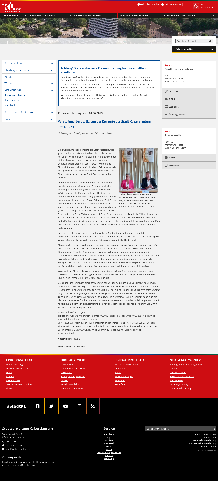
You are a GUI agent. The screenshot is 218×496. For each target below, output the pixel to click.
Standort (174, 368)
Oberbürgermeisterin (16, 70)
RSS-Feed (109, 443)
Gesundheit (66, 372)
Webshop (109, 458)
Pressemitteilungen (15, 95)
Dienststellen (28, 465)
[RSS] (93, 406)
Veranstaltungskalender (127, 364)
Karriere (109, 440)
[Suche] (210, 41)
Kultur (118, 372)
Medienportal (12, 90)
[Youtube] (66, 406)
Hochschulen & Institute (182, 376)
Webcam (109, 455)
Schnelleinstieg (195, 49)
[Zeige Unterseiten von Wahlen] (51, 84)
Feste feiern (121, 384)
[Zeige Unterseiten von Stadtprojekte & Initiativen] (51, 113)
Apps (109, 437)
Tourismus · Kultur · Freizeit (140, 15)
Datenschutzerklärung (204, 440)
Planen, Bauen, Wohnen (73, 376)
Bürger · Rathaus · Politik (50, 15)
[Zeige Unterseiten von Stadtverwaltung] (51, 64)
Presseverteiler (12, 100)
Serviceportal (15, 15)
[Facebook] (37, 406)
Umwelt (64, 380)
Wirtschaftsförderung (180, 388)
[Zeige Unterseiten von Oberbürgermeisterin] (51, 70)
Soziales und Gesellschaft (73, 368)
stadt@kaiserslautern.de (18, 449)
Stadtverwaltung (13, 63)
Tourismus (120, 368)
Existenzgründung (179, 384)
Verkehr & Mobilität (70, 384)
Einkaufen (120, 380)
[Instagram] (79, 406)
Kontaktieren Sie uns (205, 434)
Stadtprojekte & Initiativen (19, 112)
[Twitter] (51, 406)
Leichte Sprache (173, 4)
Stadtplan (109, 446)
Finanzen (9, 119)
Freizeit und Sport (124, 376)
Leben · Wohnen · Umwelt (95, 15)
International (176, 380)
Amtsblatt (10, 105)
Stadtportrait (67, 364)
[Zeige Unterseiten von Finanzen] (51, 119)
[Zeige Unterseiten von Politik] (51, 77)
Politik (7, 76)
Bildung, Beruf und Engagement (186, 364)
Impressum (210, 437)
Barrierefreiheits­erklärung (202, 443)
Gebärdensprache (149, 4)
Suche (109, 449)
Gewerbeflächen (178, 372)
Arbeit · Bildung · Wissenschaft (189, 15)
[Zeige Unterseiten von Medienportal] (51, 90)
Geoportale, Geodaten (72, 388)
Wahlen (8, 83)
